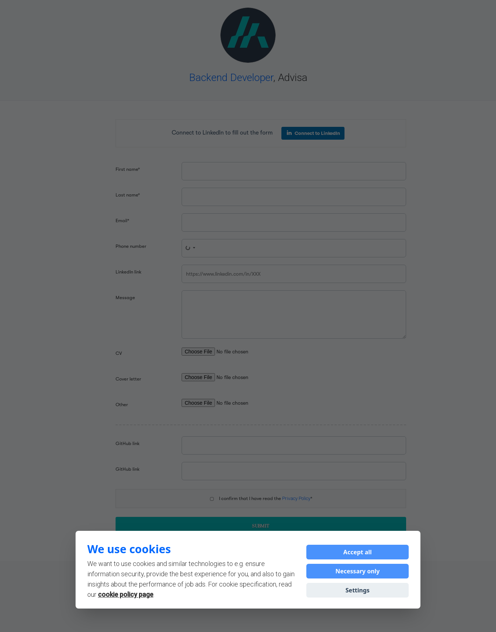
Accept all (357, 552)
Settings (358, 590)
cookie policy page (125, 594)
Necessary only (357, 571)
